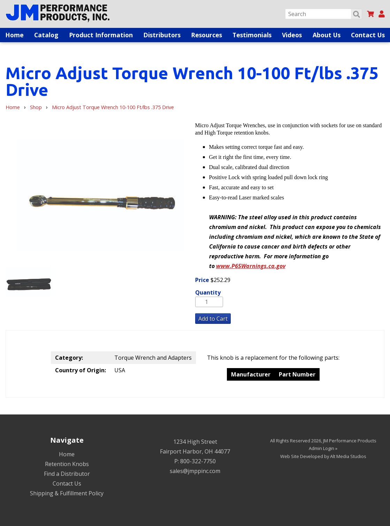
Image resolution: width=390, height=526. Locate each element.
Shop (36, 107)
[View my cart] (370, 14)
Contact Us (368, 35)
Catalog (46, 35)
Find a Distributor (67, 474)
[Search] (323, 14)
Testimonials (252, 35)
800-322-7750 (198, 461)
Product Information (101, 35)
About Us (327, 35)
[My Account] (381, 14)
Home (14, 35)
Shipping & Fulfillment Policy (67, 493)
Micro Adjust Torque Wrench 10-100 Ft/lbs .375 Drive (113, 107)
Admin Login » (323, 448)
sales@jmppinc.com (195, 471)
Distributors (162, 35)
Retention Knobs (67, 464)
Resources (206, 35)
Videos (292, 35)
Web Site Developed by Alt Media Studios (323, 456)
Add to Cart (213, 318)
